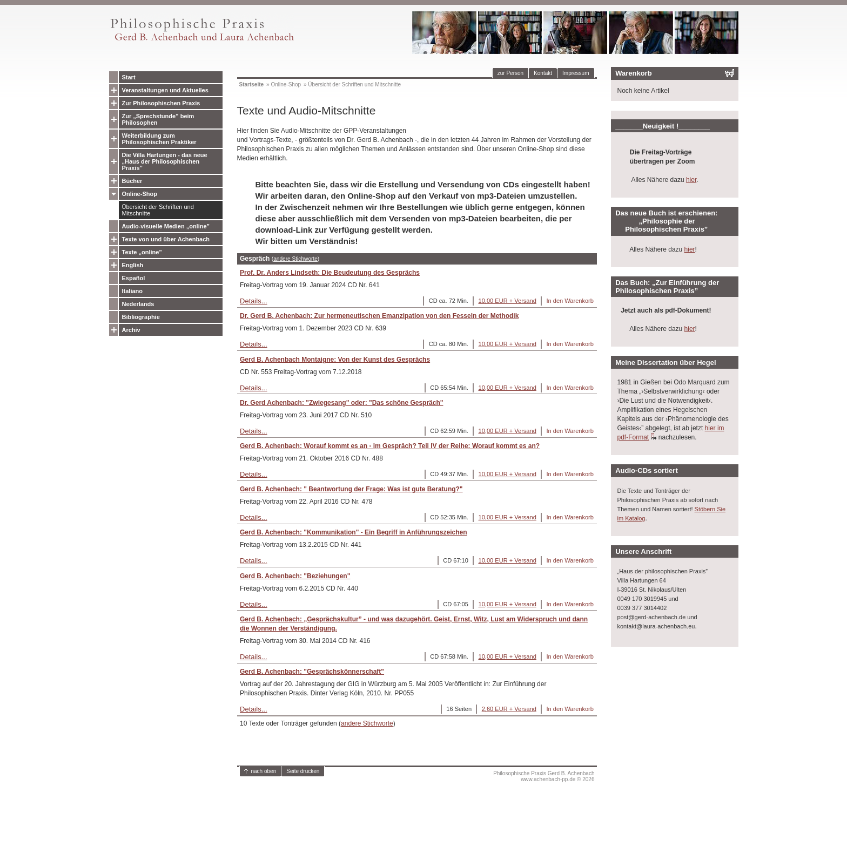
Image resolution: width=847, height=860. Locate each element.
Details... (253, 301)
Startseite (251, 84)
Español (133, 278)
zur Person (510, 73)
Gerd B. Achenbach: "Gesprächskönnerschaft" (312, 671)
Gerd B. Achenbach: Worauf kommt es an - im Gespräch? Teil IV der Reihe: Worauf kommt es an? (390, 446)
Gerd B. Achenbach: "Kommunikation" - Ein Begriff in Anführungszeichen (353, 532)
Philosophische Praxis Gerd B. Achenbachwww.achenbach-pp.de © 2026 (543, 776)
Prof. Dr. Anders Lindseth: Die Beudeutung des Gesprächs (330, 272)
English (133, 265)
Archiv (131, 330)
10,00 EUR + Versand (507, 300)
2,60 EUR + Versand (509, 709)
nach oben (264, 771)
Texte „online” (142, 252)
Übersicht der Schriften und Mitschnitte (158, 210)
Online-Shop (139, 194)
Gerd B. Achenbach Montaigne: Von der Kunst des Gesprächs (335, 359)
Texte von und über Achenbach (166, 239)
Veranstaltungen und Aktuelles (165, 90)
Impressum (575, 73)
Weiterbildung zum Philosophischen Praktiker (159, 138)
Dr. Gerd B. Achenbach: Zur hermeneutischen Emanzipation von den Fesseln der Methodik (379, 316)
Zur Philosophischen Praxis (161, 103)
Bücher (132, 181)
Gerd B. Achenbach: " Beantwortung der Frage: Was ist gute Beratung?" (351, 489)
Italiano (132, 291)
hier (691, 180)
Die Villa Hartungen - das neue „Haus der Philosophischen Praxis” (164, 161)
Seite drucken (302, 771)
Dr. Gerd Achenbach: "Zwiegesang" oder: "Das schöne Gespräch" (341, 403)
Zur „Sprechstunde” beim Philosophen (158, 119)
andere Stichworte (295, 259)
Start (129, 77)
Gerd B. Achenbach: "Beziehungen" (295, 576)
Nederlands (138, 304)
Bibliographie (141, 317)
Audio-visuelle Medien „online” (166, 226)
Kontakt (543, 73)
